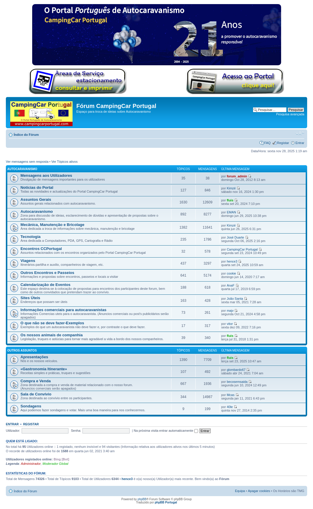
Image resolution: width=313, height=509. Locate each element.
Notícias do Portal (36, 187)
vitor (230, 323)
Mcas (230, 395)
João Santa (235, 298)
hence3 (232, 261)
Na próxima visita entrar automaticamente (166, 430)
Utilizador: (13, 430)
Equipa (240, 491)
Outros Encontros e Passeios (47, 272)
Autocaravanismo (22, 169)
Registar (283, 143)
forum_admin (237, 176)
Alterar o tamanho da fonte (300, 133)
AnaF (230, 285)
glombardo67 (236, 369)
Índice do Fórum (26, 134)
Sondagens (30, 406)
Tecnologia (30, 236)
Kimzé (231, 188)
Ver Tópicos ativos (64, 161)
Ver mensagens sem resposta (27, 161)
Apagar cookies (259, 491)
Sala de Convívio (35, 394)
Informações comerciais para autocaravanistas (63, 310)
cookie (231, 273)
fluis (230, 200)
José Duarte (235, 237)
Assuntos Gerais (35, 199)
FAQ (267, 143)
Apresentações (34, 357)
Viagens (27, 260)
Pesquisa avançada (290, 114)
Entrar (299, 143)
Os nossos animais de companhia (51, 335)
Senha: (76, 430)
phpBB (141, 499)
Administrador (31, 463)
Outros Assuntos (22, 350)
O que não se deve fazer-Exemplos (52, 323)
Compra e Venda (35, 381)
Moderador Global (55, 463)
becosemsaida (237, 381)
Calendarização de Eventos (45, 284)
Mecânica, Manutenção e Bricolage (52, 224)
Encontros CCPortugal (41, 248)
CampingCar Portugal (242, 249)
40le (230, 407)
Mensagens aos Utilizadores (46, 175)
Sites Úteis (30, 298)
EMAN (231, 212)
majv (230, 310)
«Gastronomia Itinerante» (43, 369)
